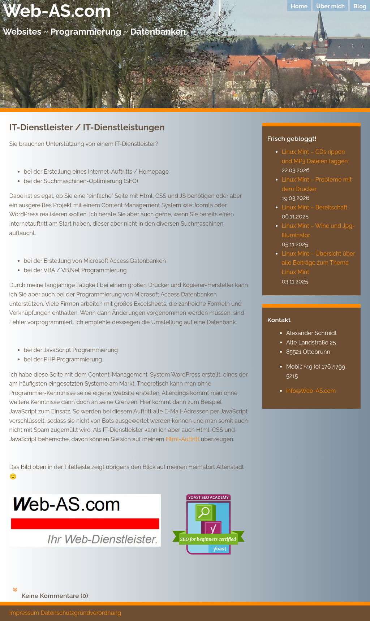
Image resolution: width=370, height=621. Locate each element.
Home (299, 6)
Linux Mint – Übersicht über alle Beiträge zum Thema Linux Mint (318, 262)
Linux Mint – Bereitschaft (315, 207)
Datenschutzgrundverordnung (81, 612)
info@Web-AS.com (311, 390)
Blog (359, 6)
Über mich (330, 6)
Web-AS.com (57, 11)
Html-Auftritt (182, 439)
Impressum (24, 612)
